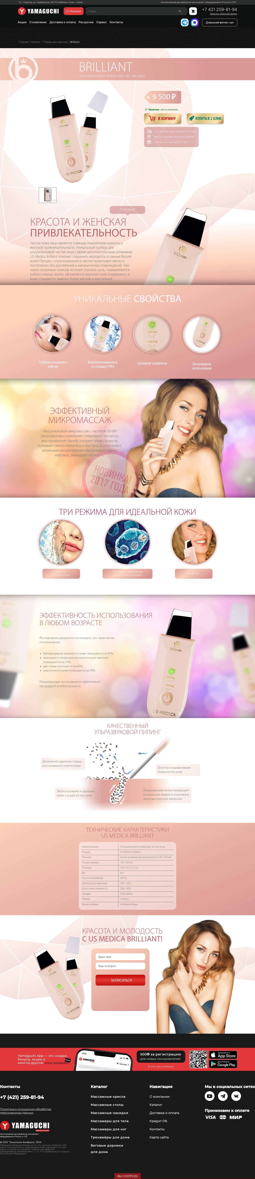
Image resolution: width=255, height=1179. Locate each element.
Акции (22, 22)
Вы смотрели (128, 1176)
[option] (47, 195)
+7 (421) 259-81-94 (22, 1097)
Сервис (101, 22)
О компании (38, 22)
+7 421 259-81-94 (219, 9)
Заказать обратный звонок (223, 14)
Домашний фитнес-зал (220, 22)
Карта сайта (159, 1137)
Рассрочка (86, 22)
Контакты (116, 22)
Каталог (155, 1105)
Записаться (121, 980)
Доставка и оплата (62, 22)
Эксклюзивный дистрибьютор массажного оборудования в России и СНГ (198, 2)
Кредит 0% (158, 1121)
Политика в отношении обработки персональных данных (25, 1110)
